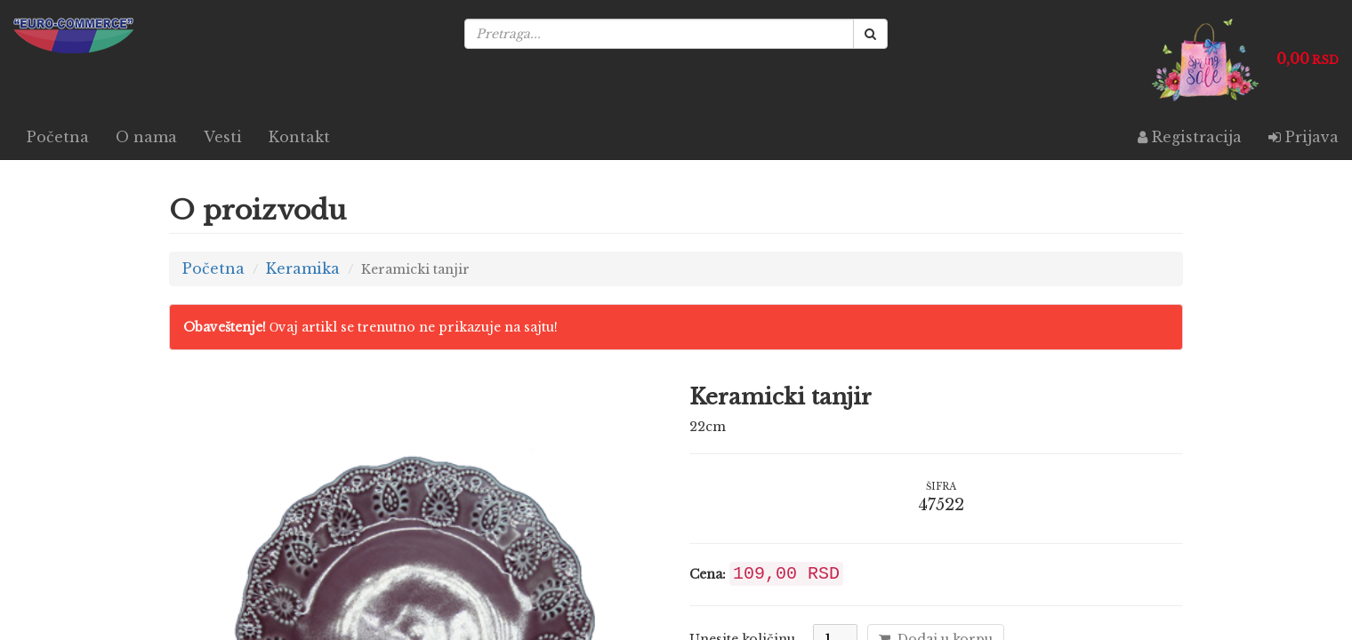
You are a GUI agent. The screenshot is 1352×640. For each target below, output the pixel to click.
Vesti (223, 137)
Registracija (1190, 137)
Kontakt (299, 137)
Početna (58, 137)
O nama (146, 137)
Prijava (1303, 137)
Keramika (303, 268)
